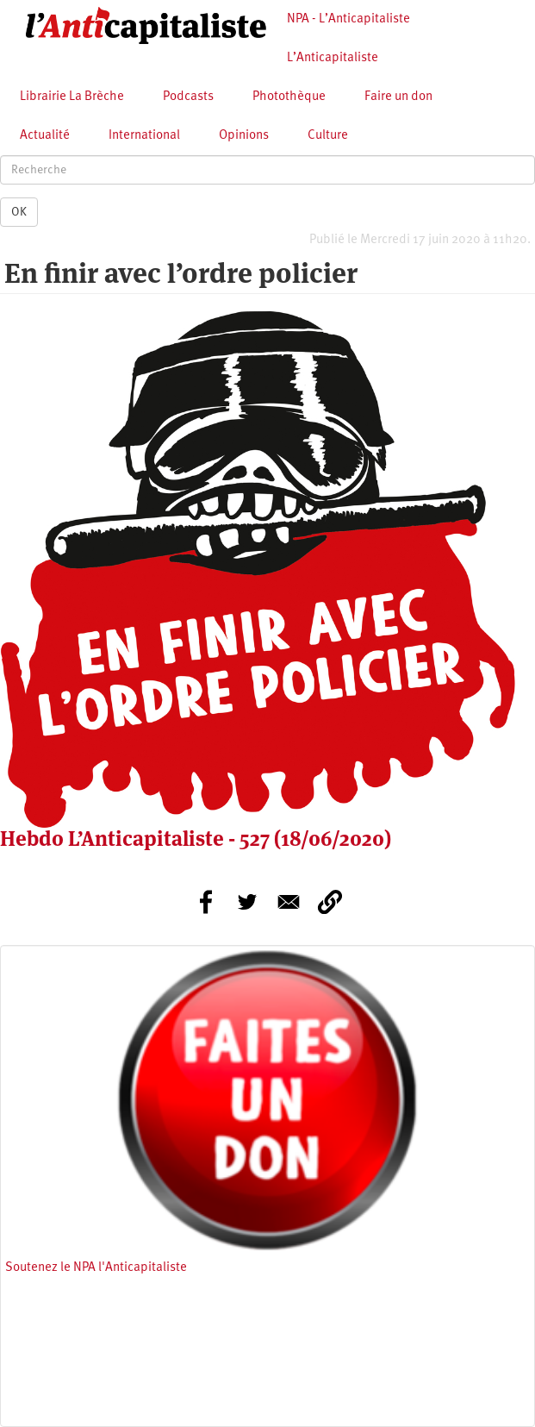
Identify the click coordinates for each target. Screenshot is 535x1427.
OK (19, 212)
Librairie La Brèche (72, 97)
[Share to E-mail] (288, 902)
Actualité (45, 135)
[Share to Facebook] (206, 902)
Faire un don (398, 97)
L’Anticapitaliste (332, 58)
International (144, 135)
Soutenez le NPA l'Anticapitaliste (96, 1267)
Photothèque (289, 97)
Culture (328, 135)
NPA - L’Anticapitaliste (348, 19)
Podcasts (188, 97)
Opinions (244, 135)
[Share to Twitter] (247, 902)
